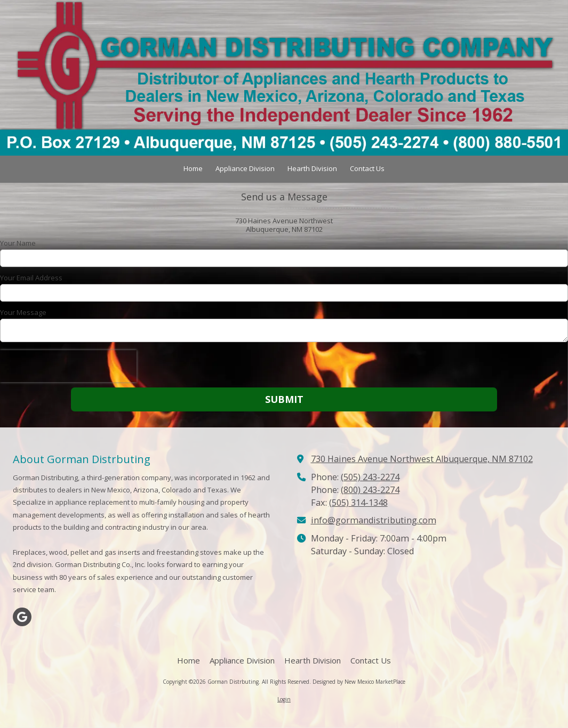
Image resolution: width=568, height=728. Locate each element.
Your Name (18, 243)
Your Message (23, 312)
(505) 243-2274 (370, 477)
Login (284, 699)
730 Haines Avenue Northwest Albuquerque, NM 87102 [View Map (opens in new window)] (422, 459)
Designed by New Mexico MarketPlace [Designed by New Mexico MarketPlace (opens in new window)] (359, 681)
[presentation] (68, 366)
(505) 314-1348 (358, 502)
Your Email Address (31, 277)
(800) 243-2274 (370, 490)
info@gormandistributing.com (373, 520)
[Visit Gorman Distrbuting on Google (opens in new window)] (22, 617)
